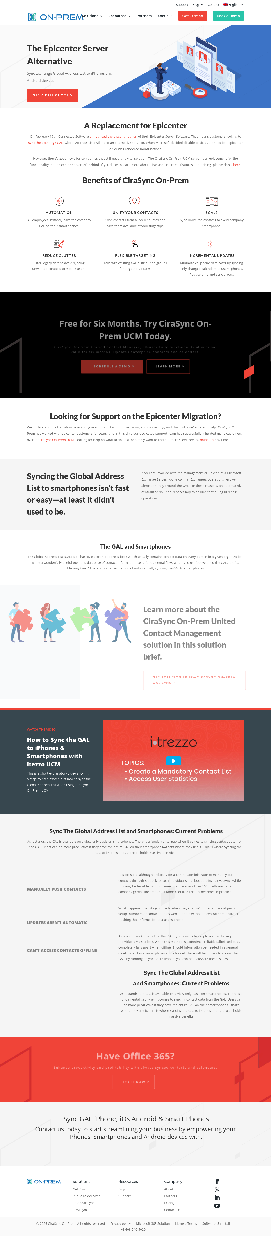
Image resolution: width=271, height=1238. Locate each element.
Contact (213, 4)
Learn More (169, 366)
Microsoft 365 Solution (153, 1223)
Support (182, 4)
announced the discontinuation (113, 136)
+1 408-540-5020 (133, 1229)
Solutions (90, 16)
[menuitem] (233, 5)
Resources (118, 16)
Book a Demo (228, 15)
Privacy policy (120, 1223)
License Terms (186, 1223)
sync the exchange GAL (45, 143)
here (236, 165)
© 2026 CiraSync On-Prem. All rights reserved (70, 1223)
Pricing (169, 1203)
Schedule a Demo (111, 366)
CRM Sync (80, 1210)
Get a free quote (50, 95)
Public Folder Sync (86, 1196)
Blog (195, 4)
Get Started (192, 15)
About (162, 16)
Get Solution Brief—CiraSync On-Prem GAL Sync (196, 680)
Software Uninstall (216, 1223)
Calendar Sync (83, 1203)
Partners (144, 16)
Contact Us (172, 1210)
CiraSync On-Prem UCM (56, 440)
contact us (206, 440)
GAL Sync (80, 1189)
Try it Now (134, 1082)
